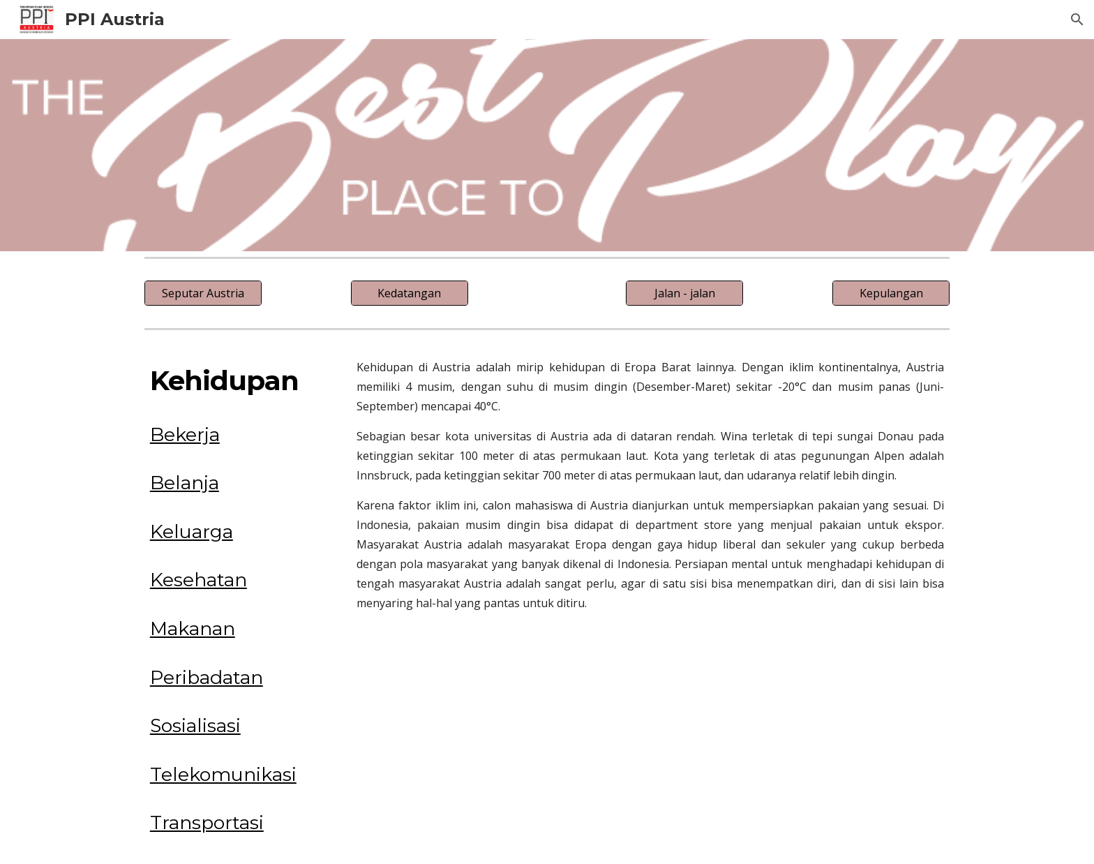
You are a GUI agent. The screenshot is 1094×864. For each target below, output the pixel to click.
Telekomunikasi (223, 774)
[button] (1077, 19)
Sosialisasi (195, 725)
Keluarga (191, 531)
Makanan (192, 628)
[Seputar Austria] (203, 293)
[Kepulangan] (891, 293)
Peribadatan (206, 677)
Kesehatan (198, 579)
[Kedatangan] (409, 293)
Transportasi (207, 822)
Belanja (184, 482)
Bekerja (185, 434)
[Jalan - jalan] (684, 293)
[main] (237, 381)
